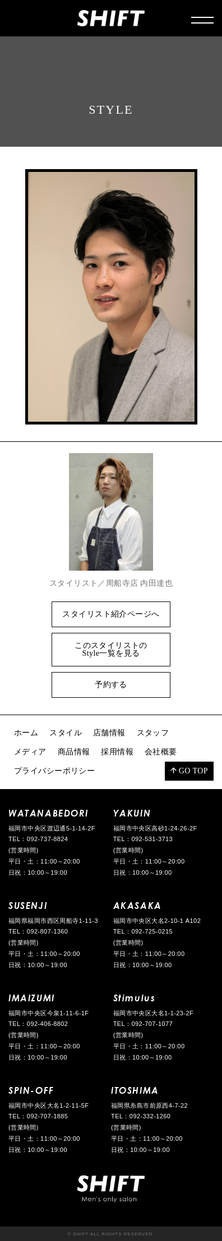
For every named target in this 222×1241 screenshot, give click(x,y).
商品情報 (74, 752)
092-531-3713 (152, 839)
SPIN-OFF (31, 1090)
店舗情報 (109, 733)
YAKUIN (132, 813)
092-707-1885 (47, 1116)
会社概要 (161, 752)
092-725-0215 (152, 931)
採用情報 (117, 752)
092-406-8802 (47, 1023)
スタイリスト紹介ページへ (110, 614)
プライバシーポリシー (54, 771)
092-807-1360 (47, 931)
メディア (30, 752)
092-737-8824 (47, 839)
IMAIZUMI (31, 998)
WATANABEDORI (48, 813)
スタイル (65, 733)
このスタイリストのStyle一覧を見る (111, 649)
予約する (111, 684)
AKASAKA (137, 905)
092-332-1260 (150, 1116)
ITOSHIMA (135, 1090)
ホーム (26, 733)
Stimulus (134, 998)
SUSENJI (27, 905)
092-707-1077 (152, 1023)
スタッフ (153, 733)
